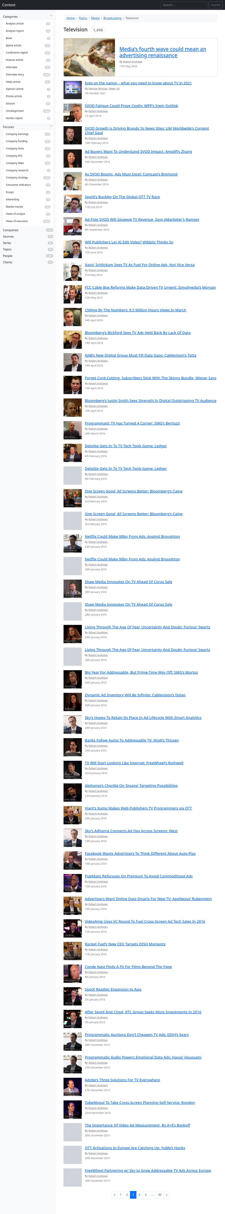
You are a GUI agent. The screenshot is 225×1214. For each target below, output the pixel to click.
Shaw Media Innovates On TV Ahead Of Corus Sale (128, 581)
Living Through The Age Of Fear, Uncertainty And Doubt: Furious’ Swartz (147, 627)
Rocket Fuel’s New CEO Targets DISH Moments (125, 944)
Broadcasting (112, 18)
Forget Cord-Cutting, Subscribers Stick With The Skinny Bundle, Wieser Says (150, 377)
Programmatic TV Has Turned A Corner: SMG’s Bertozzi (132, 423)
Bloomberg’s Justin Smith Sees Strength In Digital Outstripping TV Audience (150, 400)
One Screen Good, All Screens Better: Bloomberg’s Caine (133, 491)
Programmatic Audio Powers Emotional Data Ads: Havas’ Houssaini (143, 1057)
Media (95, 18)
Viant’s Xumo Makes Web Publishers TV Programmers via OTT (138, 808)
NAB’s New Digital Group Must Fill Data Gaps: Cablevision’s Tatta (140, 355)
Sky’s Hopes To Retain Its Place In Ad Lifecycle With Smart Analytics (143, 717)
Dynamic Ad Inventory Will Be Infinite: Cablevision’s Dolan (135, 694)
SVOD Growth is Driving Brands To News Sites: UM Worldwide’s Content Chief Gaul (147, 130)
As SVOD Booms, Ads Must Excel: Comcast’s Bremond (131, 174)
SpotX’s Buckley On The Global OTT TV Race (122, 196)
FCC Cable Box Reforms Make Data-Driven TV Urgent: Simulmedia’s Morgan (150, 287)
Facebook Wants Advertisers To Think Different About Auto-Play (140, 853)
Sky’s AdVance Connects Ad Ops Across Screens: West (131, 830)
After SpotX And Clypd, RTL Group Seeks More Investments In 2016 (143, 1011)
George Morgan (97, 88)
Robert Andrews (98, 111)
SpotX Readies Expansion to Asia (113, 989)
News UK (114, 88)
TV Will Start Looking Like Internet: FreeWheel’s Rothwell (134, 762)
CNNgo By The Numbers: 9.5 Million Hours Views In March (135, 310)
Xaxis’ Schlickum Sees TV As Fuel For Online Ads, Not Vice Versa (140, 264)
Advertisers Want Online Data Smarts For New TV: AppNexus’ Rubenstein (148, 898)
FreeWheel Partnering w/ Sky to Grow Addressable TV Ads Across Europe (148, 1170)
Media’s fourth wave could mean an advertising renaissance (162, 52)
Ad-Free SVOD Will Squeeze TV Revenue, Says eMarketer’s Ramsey (142, 219)
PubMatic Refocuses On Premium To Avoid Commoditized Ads (139, 876)
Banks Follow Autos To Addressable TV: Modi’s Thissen (132, 740)
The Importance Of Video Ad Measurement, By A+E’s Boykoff (137, 1125)
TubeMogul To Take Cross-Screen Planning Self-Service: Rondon (140, 1102)
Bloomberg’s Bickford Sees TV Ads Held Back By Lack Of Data (138, 332)
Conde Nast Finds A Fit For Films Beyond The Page (128, 966)
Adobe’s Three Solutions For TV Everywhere (122, 1079)
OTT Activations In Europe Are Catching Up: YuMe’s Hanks (135, 1147)
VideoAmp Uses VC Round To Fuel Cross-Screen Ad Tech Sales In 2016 (145, 921)
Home (70, 18)
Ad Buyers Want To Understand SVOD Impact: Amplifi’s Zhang (138, 151)
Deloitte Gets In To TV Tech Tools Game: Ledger (126, 445)
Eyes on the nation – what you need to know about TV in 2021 (138, 83)
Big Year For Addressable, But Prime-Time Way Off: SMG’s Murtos (141, 672)
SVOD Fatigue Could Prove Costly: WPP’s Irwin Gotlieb (131, 105)
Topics (83, 18)
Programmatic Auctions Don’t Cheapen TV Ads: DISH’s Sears (137, 1034)
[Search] (184, 4)
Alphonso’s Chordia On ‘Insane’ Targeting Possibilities (131, 785)
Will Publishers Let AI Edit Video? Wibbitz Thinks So (129, 242)
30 (159, 1195)
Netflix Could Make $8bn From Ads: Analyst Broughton (132, 536)
